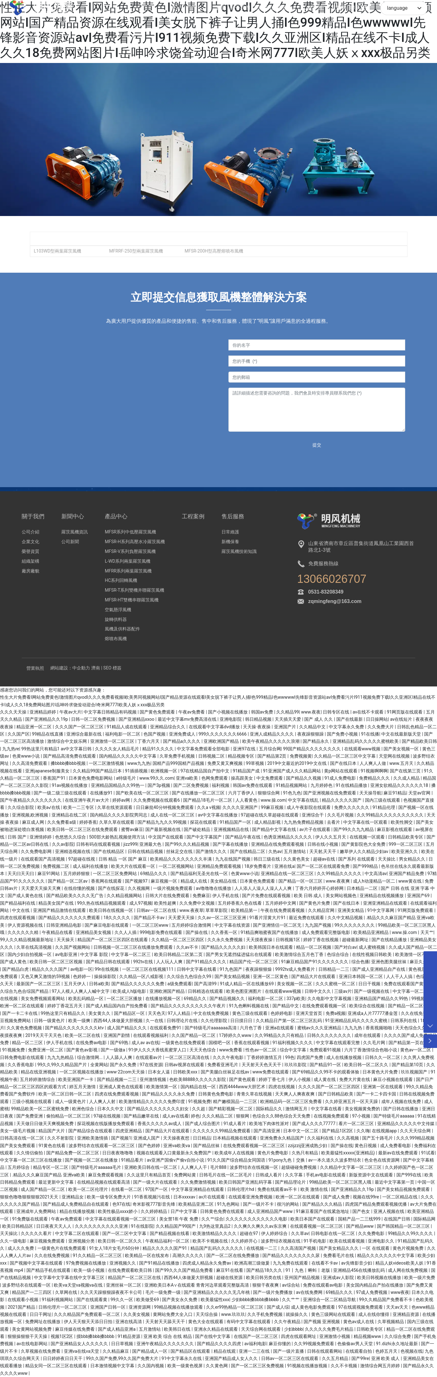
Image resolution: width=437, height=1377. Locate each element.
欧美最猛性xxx (215, 1299)
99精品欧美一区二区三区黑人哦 (341, 1182)
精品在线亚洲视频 (39, 1071)
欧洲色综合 (83, 1108)
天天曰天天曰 (21, 873)
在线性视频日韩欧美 (372, 954)
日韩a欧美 (99, 983)
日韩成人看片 (269, 1174)
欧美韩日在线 (177, 1329)
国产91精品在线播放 (159, 1263)
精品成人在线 (194, 881)
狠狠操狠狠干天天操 (28, 1336)
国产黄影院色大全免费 (363, 844)
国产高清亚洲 (267, 1130)
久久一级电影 (13, 1240)
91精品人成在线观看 (127, 726)
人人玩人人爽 (169, 961)
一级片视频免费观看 (173, 888)
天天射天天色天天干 (262, 1064)
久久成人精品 (407, 778)
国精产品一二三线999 (360, 1218)
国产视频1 (121, 1138)
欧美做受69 (148, 1299)
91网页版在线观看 (405, 711)
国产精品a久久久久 (182, 741)
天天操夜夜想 (176, 1138)
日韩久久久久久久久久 (329, 1035)
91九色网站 (229, 1204)
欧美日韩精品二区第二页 (179, 954)
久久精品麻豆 (116, 1351)
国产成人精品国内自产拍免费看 (117, 1005)
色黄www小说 (26, 756)
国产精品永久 (316, 741)
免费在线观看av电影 (323, 1285)
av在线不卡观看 (369, 711)
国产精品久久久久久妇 (223, 947)
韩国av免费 (262, 711)
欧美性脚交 (402, 822)
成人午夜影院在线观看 (309, 807)
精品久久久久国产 (50, 969)
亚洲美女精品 (351, 910)
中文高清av (376, 873)
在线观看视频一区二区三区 (317, 1226)
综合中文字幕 (293, 1049)
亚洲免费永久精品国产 (282, 1138)
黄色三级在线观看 (250, 1013)
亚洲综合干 (313, 814)
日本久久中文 (111, 1108)
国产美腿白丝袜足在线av (225, 1071)
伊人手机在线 (226, 895)
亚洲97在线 (244, 748)
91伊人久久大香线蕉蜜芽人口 (157, 1049)
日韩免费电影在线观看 (22, 1057)
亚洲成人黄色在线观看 (121, 1086)
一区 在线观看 (376, 1248)
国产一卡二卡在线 (20, 1013)
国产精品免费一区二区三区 (73, 1152)
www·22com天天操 (126, 1071)
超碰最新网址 (355, 939)
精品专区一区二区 (51, 1167)
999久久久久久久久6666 (223, 734)
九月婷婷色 (322, 785)
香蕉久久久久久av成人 (160, 1123)
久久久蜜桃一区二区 (336, 983)
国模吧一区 (220, 1042)
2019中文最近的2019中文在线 (297, 763)
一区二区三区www (151, 925)
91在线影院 (142, 1226)
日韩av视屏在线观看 (185, 1064)
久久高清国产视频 (299, 1248)
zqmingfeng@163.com (334, 601)
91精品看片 (133, 1160)
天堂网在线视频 (395, 756)
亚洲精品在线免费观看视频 (278, 844)
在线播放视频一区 (163, 998)
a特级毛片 (126, 778)
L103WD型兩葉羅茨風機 (57, 250)
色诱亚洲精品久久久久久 (288, 836)
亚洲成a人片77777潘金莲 (373, 1013)
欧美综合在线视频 (367, 1005)
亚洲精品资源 (406, 1314)
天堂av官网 (420, 792)
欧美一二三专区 (79, 807)
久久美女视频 (137, 1314)
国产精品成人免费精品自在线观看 (76, 1204)
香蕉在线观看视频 (252, 1042)
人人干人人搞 (399, 976)
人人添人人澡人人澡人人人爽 (263, 888)
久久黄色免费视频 (25, 1027)
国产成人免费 (336, 1196)
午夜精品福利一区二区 (167, 1240)
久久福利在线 (320, 1138)
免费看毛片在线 (339, 1255)
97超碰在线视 (82, 859)
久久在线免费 (414, 1013)
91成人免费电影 (340, 778)
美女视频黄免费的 (363, 1108)
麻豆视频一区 (164, 881)
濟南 (95, 667)
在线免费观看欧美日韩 (130, 1270)
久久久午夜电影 (228, 1057)
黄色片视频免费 (408, 1248)
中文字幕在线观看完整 (338, 1042)
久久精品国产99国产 (176, 1226)
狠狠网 (243, 1115)
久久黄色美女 (297, 859)
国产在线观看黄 (92, 1299)
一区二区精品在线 (400, 1196)
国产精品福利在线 (18, 903)
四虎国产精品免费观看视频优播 (376, 1204)
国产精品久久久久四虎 (219, 1343)
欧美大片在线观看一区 (133, 866)
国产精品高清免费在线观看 (70, 756)
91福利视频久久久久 (293, 1042)
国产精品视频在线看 (170, 1233)
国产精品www (360, 1226)
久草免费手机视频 (178, 756)
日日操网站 (377, 719)
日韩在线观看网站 (325, 1351)
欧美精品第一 (244, 910)
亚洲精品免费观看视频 (219, 866)
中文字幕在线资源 (233, 925)
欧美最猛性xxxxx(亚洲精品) (348, 1152)
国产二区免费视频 (191, 785)
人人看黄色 (246, 800)
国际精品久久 (269, 1108)
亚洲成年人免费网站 (36, 1211)
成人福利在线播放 (91, 866)
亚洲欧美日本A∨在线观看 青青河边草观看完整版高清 (197, 1285)
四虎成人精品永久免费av (207, 1263)
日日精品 (201, 1138)
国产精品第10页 (408, 1064)
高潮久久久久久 (188, 1255)
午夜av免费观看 (67, 1218)
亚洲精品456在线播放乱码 (359, 1270)
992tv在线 (143, 961)
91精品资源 (129, 1336)
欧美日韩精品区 (18, 1226)
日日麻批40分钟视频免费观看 (165, 807)
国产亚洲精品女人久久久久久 (80, 1343)
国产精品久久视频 (304, 778)
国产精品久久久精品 (322, 1204)
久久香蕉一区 (224, 932)
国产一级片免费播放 (273, 1292)
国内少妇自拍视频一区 (30, 954)
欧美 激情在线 (314, 1189)
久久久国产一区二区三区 (79, 726)
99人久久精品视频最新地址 (27, 939)
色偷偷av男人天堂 (355, 1343)
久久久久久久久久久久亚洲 (102, 1226)
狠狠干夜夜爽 (266, 1285)
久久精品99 (287, 711)
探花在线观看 (203, 822)
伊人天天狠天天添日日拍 (88, 1321)
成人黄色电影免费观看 (313, 1307)
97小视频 (361, 1115)
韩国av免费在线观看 (253, 785)
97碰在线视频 (107, 1115)
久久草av (300, 1233)
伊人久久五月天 (331, 836)
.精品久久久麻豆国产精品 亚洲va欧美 (49, 1174)
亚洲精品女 (73, 1196)
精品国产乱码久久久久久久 (217, 1248)
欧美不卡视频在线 (211, 1240)
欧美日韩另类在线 (264, 1277)
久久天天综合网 (416, 1130)
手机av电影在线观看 (326, 1174)
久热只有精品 (305, 1152)
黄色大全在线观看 (206, 1321)
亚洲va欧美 (187, 778)
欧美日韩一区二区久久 (366, 1064)
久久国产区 (19, 734)
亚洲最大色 (150, 844)
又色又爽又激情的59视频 (46, 976)
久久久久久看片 (37, 1233)
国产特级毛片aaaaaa (394, 1115)
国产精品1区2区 (338, 1130)
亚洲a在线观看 (280, 1027)
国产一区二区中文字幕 (124, 1233)
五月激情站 (295, 851)
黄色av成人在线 (359, 1321)
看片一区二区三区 (357, 1123)
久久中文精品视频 (346, 917)
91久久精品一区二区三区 (98, 1255)
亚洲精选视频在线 (73, 851)
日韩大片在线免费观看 (167, 895)
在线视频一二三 (262, 1248)
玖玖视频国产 (414, 1071)
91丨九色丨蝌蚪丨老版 (308, 1270)
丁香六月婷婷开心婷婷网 (320, 888)
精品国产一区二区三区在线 (135, 1277)
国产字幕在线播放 (231, 844)
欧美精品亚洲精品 (371, 932)
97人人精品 (179, 1013)
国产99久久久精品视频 (187, 844)
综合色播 (360, 961)
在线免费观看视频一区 (324, 1005)
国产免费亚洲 (30, 1115)
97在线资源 (151, 1064)
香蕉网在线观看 (107, 881)
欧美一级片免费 (419, 1277)
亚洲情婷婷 (41, 836)
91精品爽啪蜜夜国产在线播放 (270, 932)
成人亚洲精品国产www (270, 1211)
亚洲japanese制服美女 (47, 770)
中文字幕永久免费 (347, 726)
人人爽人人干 (194, 1167)
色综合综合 (338, 954)
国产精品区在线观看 (191, 1351)
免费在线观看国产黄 (404, 983)
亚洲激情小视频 (335, 1336)
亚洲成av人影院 (339, 1277)
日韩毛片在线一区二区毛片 (226, 1174)
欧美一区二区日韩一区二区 (65, 1093)
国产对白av (345, 947)
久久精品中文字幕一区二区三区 (351, 1167)
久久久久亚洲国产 (240, 807)
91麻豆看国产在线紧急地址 (323, 1211)
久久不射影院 (61, 1138)
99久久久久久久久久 (355, 925)
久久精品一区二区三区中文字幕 (345, 756)
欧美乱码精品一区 (86, 998)
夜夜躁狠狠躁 (311, 734)
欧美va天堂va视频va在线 (79, 1285)
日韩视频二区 (212, 756)
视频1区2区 (62, 1336)
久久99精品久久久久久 (339, 873)
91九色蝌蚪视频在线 (249, 1005)
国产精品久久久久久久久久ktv (75, 1027)
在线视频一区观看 (368, 836)
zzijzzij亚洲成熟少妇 (308, 1145)
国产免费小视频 (343, 734)
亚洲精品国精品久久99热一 (118, 785)
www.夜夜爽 (338, 881)
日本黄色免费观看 (258, 881)
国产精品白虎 (16, 969)
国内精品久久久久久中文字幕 (128, 756)
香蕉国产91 (54, 778)
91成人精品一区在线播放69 (247, 983)
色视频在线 (412, 1351)
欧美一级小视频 (89, 1270)
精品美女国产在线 (56, 903)
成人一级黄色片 (71, 1101)
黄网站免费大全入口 (173, 1314)
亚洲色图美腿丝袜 (389, 961)
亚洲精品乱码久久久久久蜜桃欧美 (366, 741)
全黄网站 (99, 1064)
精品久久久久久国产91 (165, 1248)
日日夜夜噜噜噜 (118, 1152)
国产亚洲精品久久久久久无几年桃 (217, 1292)
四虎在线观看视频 (18, 917)
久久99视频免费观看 (314, 1343)
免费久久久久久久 (352, 807)
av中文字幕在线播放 (218, 814)
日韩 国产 (17, 836)
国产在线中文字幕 (213, 1336)
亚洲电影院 (231, 719)
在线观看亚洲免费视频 (250, 1196)
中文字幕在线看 (327, 1108)
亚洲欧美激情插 (93, 1138)
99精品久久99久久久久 (411, 1233)
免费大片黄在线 (355, 1079)
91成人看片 (235, 1123)
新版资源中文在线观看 (371, 1174)
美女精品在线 (224, 881)
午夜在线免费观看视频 (283, 910)
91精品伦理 (384, 807)
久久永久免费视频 (225, 939)
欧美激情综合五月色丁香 (299, 954)
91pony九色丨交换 (287, 1160)
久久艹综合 (212, 1218)
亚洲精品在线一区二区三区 (288, 873)
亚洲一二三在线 (255, 1351)
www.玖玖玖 (233, 1314)
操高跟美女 (242, 778)
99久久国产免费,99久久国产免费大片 (123, 1358)
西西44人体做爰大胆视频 (118, 1020)
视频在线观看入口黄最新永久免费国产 (174, 1152)
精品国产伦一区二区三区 (254, 961)
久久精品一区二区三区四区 (178, 939)
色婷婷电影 (282, 1013)
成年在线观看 (368, 1035)
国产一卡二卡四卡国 (376, 1093)
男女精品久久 (412, 859)
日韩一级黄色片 (50, 1020)
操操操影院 (105, 976)
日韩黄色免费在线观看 (222, 1211)
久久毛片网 (374, 1042)
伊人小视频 (300, 1079)
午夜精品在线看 (58, 932)
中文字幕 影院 (94, 954)
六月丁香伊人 (241, 792)
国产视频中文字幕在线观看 (37, 1263)
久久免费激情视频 (199, 1182)
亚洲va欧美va (177, 1145)
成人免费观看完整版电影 (326, 932)
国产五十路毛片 (378, 1138)
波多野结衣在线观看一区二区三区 (102, 1145)
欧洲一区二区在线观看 (22, 1005)
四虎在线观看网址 (299, 1336)
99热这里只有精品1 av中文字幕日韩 (57, 748)
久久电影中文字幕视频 (329, 998)
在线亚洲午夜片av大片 (87, 800)
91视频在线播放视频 (307, 1365)
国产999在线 (409, 1174)
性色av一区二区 (261, 1049)
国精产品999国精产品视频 (179, 763)
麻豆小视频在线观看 (393, 1079)
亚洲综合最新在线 (84, 734)
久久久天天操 (13, 711)
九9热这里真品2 (215, 1226)
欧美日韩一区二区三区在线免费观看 (83, 829)
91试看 (428, 1152)
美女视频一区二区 (295, 983)
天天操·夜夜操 (257, 726)
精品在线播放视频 (77, 1211)
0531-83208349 (326, 592)
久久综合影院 (21, 807)
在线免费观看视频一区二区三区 (254, 1145)
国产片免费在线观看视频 (266, 895)
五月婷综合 (19, 1167)
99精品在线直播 (48, 734)
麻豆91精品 (395, 792)
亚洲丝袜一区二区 (124, 1285)
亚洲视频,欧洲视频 (30, 814)
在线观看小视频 (23, 1299)
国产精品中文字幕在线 (274, 829)
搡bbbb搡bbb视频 (69, 763)
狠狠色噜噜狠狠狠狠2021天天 (29, 1196)
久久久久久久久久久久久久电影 (257, 1218)
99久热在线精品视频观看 (102, 903)
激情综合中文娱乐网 (67, 741)
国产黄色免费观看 (158, 711)
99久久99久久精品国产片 (62, 1064)
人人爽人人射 (102, 1101)
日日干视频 (369, 983)
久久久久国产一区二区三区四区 (329, 1086)
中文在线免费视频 (211, 1013)
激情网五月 (296, 1108)
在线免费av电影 (92, 1042)
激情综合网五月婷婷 (380, 1365)
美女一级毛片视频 (18, 1130)
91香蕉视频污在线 (152, 1196)
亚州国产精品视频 (302, 1277)
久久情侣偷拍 (30, 1152)
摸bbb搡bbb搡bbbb (95, 1336)
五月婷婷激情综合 (38, 1079)
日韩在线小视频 (323, 844)
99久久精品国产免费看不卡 (386, 1299)
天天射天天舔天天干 (165, 1321)
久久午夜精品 (287, 1321)
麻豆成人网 (33, 822)
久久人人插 (126, 932)
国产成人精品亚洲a (117, 1329)
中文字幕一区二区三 (131, 954)
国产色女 (361, 1211)
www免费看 (231, 1049)
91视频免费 (14, 1049)
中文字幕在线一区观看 (365, 822)
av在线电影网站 (32, 1343)
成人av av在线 (145, 1042)
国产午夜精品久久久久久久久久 (31, 800)
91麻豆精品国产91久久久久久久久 (315, 961)
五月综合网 (270, 748)
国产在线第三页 (406, 770)
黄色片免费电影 (273, 1152)
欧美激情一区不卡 (413, 954)
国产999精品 (366, 866)
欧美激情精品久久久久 (215, 1233)
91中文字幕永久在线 (182, 1358)
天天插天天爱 (288, 719)
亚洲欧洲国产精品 (222, 741)
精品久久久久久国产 (342, 800)
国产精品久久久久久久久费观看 (69, 917)
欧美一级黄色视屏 (185, 1365)
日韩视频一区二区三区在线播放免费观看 (133, 947)
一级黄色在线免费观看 (183, 1042)
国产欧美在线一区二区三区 (143, 792)
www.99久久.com (156, 778)
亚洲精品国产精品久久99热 (382, 998)
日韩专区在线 (336, 711)
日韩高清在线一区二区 (22, 1138)
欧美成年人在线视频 (235, 1152)
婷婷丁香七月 (272, 1079)
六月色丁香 (251, 1027)
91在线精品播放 (352, 785)
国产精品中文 (286, 1005)
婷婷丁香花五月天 (65, 1005)
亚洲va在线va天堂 (82, 1351)
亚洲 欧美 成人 (386, 1358)
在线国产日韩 (397, 1218)
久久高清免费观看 (30, 763)
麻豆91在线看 (230, 1270)
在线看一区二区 (127, 1189)
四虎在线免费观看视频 (117, 1093)
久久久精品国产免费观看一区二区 (87, 1314)
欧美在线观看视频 (347, 1240)
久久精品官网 (321, 910)
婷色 (195, 1115)
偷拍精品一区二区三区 (68, 1115)
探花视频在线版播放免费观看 (106, 1123)
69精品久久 (195, 998)
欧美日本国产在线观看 (312, 1218)
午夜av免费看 (192, 711)
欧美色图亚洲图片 (244, 991)
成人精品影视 (268, 822)
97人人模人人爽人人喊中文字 (81, 991)
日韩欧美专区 (370, 1329)
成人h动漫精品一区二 (374, 881)
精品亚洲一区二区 (34, 726)
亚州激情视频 (153, 1079)
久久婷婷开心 (244, 1240)
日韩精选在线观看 (206, 991)
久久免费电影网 (37, 851)
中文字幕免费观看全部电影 (204, 748)
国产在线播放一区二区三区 (199, 792)
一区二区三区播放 (125, 998)
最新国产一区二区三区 (38, 983)
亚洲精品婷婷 (43, 711)
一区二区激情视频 (107, 763)
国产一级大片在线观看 (155, 1182)
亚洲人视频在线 (389, 1211)
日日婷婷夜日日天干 (63, 1358)
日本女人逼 (159, 1071)
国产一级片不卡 (259, 1204)
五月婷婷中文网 (281, 903)
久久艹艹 (291, 1299)
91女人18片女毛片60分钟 (114, 1248)
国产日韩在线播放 (401, 1108)
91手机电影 (315, 1240)
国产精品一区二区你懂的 (412, 1005)
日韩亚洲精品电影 (64, 925)
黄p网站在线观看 (341, 770)
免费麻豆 (201, 895)
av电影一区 (81, 969)
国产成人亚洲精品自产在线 (379, 969)
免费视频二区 (56, 866)
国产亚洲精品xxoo (137, 719)
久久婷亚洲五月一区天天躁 (352, 1101)
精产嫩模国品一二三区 (235, 1101)
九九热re (10, 748)
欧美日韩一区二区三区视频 (56, 961)
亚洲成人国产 (147, 1138)
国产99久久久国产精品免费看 (184, 1270)
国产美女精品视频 (233, 976)
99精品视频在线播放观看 (179, 1307)
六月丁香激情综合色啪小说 (371, 1049)
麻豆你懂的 (280, 1343)
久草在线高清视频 (34, 947)
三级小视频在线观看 (32, 1101)
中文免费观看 (270, 778)
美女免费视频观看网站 (43, 998)
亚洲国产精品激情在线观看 (60, 910)
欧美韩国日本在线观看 (271, 947)
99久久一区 (122, 1299)
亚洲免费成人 (182, 734)
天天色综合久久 (411, 1027)
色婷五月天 (386, 1351)
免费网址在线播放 (43, 1321)
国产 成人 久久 (319, 719)
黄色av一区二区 (416, 1049)
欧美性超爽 (165, 903)
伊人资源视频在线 (26, 925)
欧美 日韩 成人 (308, 895)
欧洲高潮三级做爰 (252, 1263)
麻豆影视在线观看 (395, 829)
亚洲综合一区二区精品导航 (330, 1299)
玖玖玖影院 (295, 1064)
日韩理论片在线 (183, 1020)
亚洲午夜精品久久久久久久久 (166, 1343)
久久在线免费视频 (52, 1255)
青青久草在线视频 (255, 1093)
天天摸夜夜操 (259, 939)
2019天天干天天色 (44, 1035)
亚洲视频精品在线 (232, 829)
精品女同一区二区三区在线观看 (56, 1365)
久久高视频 (348, 1138)
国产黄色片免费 (315, 903)
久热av (275, 851)
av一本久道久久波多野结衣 (335, 1160)
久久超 (199, 1108)
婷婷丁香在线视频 (321, 939)
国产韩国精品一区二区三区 (404, 1226)
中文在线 (21, 910)
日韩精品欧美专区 (406, 836)
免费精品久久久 (375, 778)
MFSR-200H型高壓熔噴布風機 (214, 250)
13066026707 (332, 578)
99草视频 (255, 763)
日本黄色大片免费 (380, 1071)
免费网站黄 (185, 1174)
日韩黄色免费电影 (216, 1093)
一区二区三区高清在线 (187, 1057)
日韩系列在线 (404, 1020)
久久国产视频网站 (73, 947)
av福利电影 (255, 1343)
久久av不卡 (187, 947)
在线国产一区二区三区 (256, 1336)
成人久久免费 (21, 1248)
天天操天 (66, 939)
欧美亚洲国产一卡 (76, 1079)
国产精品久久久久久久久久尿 (291, 1255)
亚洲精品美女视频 (94, 932)
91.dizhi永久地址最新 (397, 1343)
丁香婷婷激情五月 (265, 1057)
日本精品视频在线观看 (235, 1138)
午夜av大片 (70, 711)
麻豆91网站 (49, 873)
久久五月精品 (335, 1358)
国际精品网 (424, 1218)
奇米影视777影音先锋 (154, 1204)
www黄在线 (410, 881)
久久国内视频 (151, 1365)
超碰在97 (249, 1233)
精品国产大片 (52, 1130)
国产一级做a (113, 1049)
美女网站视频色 (341, 895)
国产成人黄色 (13, 961)
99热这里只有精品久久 (63, 1013)
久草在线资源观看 (115, 807)
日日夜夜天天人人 (54, 1226)
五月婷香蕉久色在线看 (240, 903)
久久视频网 (139, 888)
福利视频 (221, 785)
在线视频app (385, 1130)
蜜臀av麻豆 (132, 829)
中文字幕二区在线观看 (77, 1233)
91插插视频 (136, 770)
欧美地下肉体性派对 (269, 1123)
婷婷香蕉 (88, 822)
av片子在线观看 (315, 829)
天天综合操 (207, 1314)
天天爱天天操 (181, 917)
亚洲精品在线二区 (70, 814)
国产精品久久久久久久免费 (138, 983)
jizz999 (130, 844)
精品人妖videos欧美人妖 (399, 1263)
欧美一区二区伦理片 (88, 1189)
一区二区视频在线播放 (81, 1071)
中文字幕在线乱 (304, 800)
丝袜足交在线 (179, 851)
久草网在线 (66, 1292)
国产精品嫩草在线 (142, 1115)
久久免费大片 (381, 726)
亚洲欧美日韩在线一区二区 (151, 1167)
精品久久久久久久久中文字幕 (386, 1255)
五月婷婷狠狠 (77, 873)
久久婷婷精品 (154, 1211)
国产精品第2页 (272, 756)
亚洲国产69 (419, 895)
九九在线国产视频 (233, 859)
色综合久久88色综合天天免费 (281, 1115)
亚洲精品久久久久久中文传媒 (406, 1123)
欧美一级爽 (79, 1020)
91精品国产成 (247, 770)
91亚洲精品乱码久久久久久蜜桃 (356, 1020)
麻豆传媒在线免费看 (75, 1329)
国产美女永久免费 (180, 1299)
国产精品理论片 (291, 1182)
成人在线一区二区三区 (172, 814)
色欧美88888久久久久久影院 (198, 1079)
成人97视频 (140, 903)
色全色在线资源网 (382, 1160)
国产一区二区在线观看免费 (323, 866)
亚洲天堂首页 (309, 1013)
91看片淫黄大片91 (268, 917)
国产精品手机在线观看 (48, 1270)
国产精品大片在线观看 (313, 976)
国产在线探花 (111, 888)
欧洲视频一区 (164, 770)
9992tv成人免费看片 (295, 969)
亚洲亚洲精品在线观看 (385, 903)
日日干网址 (41, 1314)
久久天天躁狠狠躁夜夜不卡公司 (111, 1292)
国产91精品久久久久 (206, 961)
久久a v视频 (208, 807)
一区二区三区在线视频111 (148, 969)
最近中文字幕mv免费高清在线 (188, 719)
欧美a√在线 (49, 807)
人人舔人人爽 (119, 1057)
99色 (289, 1057)
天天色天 (156, 1013)
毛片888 (218, 1167)
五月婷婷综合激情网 (191, 925)
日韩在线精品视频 (146, 851)
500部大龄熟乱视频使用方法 (117, 836)
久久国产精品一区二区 (193, 1035)
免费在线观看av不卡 (277, 1189)
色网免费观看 (215, 778)
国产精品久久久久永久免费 (169, 1093)
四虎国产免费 (310, 1057)
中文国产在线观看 (166, 836)
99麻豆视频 (272, 807)
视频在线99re (366, 1196)
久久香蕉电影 (21, 1064)
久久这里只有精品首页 (149, 1174)
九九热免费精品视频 (304, 822)
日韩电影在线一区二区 (333, 1233)
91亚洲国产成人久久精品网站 (292, 770)
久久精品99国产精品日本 (98, 770)
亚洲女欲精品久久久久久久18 (399, 785)
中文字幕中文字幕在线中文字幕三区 (69, 1277)
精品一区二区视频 (314, 947)
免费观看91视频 (326, 1049)
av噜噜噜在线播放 (214, 888)
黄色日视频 (366, 1145)
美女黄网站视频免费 (32, 1329)
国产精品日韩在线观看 (108, 961)
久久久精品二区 (218, 1115)
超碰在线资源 (230, 1277)
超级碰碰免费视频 (299, 1167)
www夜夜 (400, 1292)
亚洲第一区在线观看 (383, 1086)
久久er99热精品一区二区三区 (235, 1307)
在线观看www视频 (363, 748)
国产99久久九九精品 (354, 829)
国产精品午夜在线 (243, 836)
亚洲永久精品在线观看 (216, 1329)
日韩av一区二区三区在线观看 (290, 1358)
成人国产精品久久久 (127, 1027)
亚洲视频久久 (123, 1263)
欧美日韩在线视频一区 (111, 910)
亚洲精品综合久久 (168, 726)
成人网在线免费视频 (408, 1270)
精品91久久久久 (158, 748)
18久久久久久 (118, 917)
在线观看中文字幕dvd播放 (215, 726)
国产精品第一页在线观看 (413, 1042)
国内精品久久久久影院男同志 (119, 814)
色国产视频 (154, 734)
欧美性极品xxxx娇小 (118, 1211)
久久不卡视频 (344, 1365)
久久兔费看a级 (62, 822)
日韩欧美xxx (185, 1071)
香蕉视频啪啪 (379, 1027)
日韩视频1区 (288, 939)
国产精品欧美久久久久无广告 (75, 895)
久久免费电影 (371, 1233)
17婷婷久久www (236, 1035)
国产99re (360, 1358)
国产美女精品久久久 (339, 1248)
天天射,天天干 (323, 851)
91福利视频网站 (58, 1299)
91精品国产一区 (236, 822)
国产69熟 (119, 1042)
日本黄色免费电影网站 (91, 778)
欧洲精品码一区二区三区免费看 (291, 1101)
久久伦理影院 (214, 1020)
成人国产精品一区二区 (43, 1189)
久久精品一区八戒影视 (141, 976)
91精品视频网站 (292, 785)
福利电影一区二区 (123, 734)
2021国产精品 (22, 1307)
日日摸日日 (241, 1020)
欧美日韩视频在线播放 (379, 1277)
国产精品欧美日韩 (419, 741)
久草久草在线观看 (117, 822)
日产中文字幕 (184, 1211)
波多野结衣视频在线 (281, 1240)
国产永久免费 (123, 1064)
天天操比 (387, 859)
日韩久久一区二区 (383, 1057)
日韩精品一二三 (334, 969)
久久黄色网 (217, 1365)
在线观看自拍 (359, 1351)
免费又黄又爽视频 (225, 763)
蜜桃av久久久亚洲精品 (320, 1027)
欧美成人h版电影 (130, 991)
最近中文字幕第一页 (395, 1182)
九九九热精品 (61, 1057)
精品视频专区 (241, 756)
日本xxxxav (185, 1196)
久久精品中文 (313, 726)
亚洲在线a (284, 866)
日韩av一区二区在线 (157, 910)
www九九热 (139, 763)
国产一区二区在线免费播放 (233, 1255)
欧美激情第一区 (162, 1086)
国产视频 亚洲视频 (322, 1321)
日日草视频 (122, 1343)
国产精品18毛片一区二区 (208, 800)
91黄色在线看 (52, 1145)
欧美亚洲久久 (405, 851)
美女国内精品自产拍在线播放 (375, 1285)
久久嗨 (363, 1130)
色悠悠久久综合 (71, 836)
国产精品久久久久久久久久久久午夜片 (189, 1005)
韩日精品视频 (258, 719)
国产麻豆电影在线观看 (107, 925)
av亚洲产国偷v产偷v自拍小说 (176, 1160)
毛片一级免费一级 (163, 1292)
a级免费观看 (179, 983)
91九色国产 (231, 969)
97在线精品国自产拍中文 (206, 770)
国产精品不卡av (150, 917)
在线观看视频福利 (151, 1035)
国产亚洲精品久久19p (47, 719)
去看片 (334, 822)
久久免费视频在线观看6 (157, 800)
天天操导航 (370, 792)
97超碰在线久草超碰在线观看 (270, 814)
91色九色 (292, 792)
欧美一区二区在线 (83, 1035)
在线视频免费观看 (332, 1115)
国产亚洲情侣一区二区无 (277, 925)
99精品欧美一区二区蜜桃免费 (40, 1108)
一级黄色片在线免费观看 (62, 1248)
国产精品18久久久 (264, 1270)
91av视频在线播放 (70, 785)
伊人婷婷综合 (275, 1233)
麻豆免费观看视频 (106, 1174)
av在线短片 (401, 719)
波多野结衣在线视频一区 (254, 1167)
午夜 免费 (189, 1218)
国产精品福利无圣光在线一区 (200, 873)
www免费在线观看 (271, 1071)
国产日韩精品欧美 (336, 1093)
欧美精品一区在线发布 (147, 1255)
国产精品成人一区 (150, 1351)
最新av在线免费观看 (398, 1152)
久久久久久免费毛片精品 (329, 1329)
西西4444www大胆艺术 (242, 1086)
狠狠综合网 (269, 792)
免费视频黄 (301, 756)
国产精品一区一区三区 (300, 881)
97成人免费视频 (372, 1292)
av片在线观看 (212, 1196)
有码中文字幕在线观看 (249, 1321)
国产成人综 (278, 1307)
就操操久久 (297, 1314)
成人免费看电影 (396, 1145)
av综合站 (291, 1285)
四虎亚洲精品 (129, 1130)
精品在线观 (225, 1351)
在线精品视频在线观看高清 (104, 1182)
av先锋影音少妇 (357, 1263)
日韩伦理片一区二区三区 (63, 1307)
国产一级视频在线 (372, 991)
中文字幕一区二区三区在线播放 (31, 1160)
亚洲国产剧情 (117, 1035)
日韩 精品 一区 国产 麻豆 (123, 859)
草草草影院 (216, 910)
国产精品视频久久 (228, 998)
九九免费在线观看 (291, 1263)
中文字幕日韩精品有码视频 (110, 711)
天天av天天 (397, 1307)
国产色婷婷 (149, 1145)
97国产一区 (157, 1189)
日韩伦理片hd (241, 1189)
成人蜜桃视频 (372, 947)
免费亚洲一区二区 (46, 1049)
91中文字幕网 (381, 910)
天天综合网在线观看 (261, 1329)
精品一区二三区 (28, 1042)
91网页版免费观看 (415, 910)
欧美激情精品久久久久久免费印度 (152, 1101)
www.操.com (273, 800)
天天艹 (427, 932)
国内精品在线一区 (199, 1086)
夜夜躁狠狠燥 (259, 969)
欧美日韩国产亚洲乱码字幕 (246, 1182)
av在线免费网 (310, 1292)
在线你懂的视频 (80, 888)
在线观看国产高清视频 (43, 859)
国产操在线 (197, 932)
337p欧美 (296, 998)
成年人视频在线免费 (401, 1101)
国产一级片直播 (289, 1351)
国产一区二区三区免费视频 (258, 1365)
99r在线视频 (107, 969)
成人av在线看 (175, 1115)
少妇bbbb (293, 1329)
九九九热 (354, 1027)
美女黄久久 (99, 1013)
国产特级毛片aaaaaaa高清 (211, 1027)
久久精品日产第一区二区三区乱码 (289, 1020)
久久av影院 (63, 844)
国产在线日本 (343, 763)
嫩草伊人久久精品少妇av (364, 851)
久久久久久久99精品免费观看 (222, 1130)
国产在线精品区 (109, 851)
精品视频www (368, 1336)
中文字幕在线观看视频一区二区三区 (121, 1218)
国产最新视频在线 (163, 829)
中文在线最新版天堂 (401, 734)
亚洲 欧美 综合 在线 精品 (168, 1336)
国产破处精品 (197, 829)
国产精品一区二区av (68, 881)
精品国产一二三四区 (32, 1292)
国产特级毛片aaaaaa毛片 (96, 1167)
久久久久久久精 (23, 932)
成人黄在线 (325, 1079)
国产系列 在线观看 (357, 859)
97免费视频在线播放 (86, 1263)
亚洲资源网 (140, 1307)
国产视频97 (136, 881)
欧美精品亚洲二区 (196, 1204)
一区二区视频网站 (177, 866)
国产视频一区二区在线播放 (92, 1160)
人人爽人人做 (373, 763)
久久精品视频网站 (125, 895)
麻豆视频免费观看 (48, 1240)
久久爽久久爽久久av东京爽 (261, 1226)
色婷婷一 (82, 976)
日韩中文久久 (318, 991)
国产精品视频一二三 (117, 1079)
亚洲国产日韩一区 (108, 1307)
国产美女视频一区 (402, 748)
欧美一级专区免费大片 (109, 1196)
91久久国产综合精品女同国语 (236, 1160)
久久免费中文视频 (197, 903)
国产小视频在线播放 (228, 711)
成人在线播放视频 (344, 1057)
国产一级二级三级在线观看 (60, 792)
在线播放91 (102, 792)
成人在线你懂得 (374, 1314)
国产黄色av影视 (82, 1049)
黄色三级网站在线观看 (333, 1314)
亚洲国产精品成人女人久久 (232, 1358)
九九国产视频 (318, 925)
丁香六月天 (148, 741)
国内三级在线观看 (383, 800)
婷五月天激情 (83, 1086)
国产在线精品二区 (248, 851)
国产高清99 (206, 983)
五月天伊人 (75, 983)
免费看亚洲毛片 (223, 1064)
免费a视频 (336, 1013)
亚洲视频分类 (82, 1240)
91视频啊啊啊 (374, 770)
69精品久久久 (154, 873)
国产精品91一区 (326, 1064)
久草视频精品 (391, 1321)
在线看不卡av (325, 1263)
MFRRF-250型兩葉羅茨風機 (136, 250)
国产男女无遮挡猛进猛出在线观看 (239, 954)
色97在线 (121, 1204)
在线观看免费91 (166, 1027)
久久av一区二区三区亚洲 (222, 917)
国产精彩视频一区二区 (231, 1108)
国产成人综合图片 (203, 1123)
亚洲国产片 (285, 726)
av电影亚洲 (66, 954)
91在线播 (370, 734)
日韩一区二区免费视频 (93, 719)
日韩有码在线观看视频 (98, 844)
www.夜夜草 (191, 910)
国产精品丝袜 (207, 1145)
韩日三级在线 (267, 859)
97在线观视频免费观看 (361, 1307)
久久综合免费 (398, 1336)
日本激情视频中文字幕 (112, 1365)
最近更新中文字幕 (56, 1182)
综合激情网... (90, 1057)
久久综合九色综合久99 (189, 976)
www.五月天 (402, 763)
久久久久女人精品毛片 (117, 748)
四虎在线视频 (282, 1086)
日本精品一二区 (362, 888)
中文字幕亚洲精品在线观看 (198, 1189)
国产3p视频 (159, 785)
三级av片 (343, 991)
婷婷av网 (121, 800)
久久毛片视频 (341, 814)
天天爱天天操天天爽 (41, 888)
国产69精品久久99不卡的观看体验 (326, 1071)
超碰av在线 (324, 859)
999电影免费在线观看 (161, 932)
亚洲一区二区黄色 (271, 976)
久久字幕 (294, 1174)
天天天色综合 (203, 1049)
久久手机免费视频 (265, 1314)
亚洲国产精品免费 (407, 873)
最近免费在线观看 (307, 917)
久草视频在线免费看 (41, 1351)
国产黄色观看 (242, 1079)
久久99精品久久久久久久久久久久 (390, 814)
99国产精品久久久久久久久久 (312, 748)
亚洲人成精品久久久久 (272, 734)
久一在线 (155, 1020)
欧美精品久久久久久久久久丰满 (181, 859)
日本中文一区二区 (301, 1130)
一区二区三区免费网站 (115, 873)
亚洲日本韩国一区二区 (361, 976)
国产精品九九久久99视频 (162, 822)
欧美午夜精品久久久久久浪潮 (271, 741)
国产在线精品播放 (390, 939)
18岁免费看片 (258, 866)
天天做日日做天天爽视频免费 (45, 1123)
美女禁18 (168, 1218)
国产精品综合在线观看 (90, 1130)
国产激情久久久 (211, 851)
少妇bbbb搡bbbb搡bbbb (256, 1299)
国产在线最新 (350, 719)
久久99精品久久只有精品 (280, 1035)
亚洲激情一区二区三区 (112, 741)
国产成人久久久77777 (314, 1123)
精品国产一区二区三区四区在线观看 (113, 939)
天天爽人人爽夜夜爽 (295, 1093)
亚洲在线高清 (129, 1321)
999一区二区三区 (406, 844)
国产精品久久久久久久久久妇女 (158, 1108)
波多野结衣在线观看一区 (27, 1285)
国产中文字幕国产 (205, 836)
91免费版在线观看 (30, 1218)
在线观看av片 (149, 1057)
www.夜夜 (311, 711)
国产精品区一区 (130, 1013)
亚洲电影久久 (381, 1240)
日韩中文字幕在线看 (197, 969)
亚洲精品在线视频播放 (382, 895)
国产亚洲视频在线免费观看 (330, 792)
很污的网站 (288, 1204)
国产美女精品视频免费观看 (404, 1189)
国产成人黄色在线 (26, 895)
